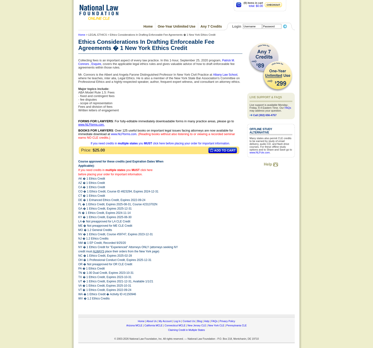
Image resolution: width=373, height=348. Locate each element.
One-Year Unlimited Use (177, 26)
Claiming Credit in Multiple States (186, 329)
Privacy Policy (227, 321)
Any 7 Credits (211, 26)
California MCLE (153, 325)
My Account (165, 321)
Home (148, 26)
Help (271, 164)
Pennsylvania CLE (236, 325)
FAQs (288, 107)
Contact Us (189, 321)
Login (236, 26)
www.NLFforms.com (91, 124)
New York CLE (216, 325)
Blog (199, 321)
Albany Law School (225, 74)
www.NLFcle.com (260, 152)
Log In (177, 321)
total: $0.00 (256, 6)
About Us (152, 321)
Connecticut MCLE (175, 325)
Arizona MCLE (134, 325)
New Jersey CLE (196, 325)
